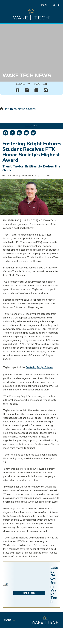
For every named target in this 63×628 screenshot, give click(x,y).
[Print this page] (33, 132)
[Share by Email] (26, 132)
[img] (17, 90)
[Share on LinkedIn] (19, 132)
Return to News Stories (20, 109)
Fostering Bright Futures (39, 367)
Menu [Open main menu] (44, 5)
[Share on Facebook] (5, 132)
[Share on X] (12, 132)
